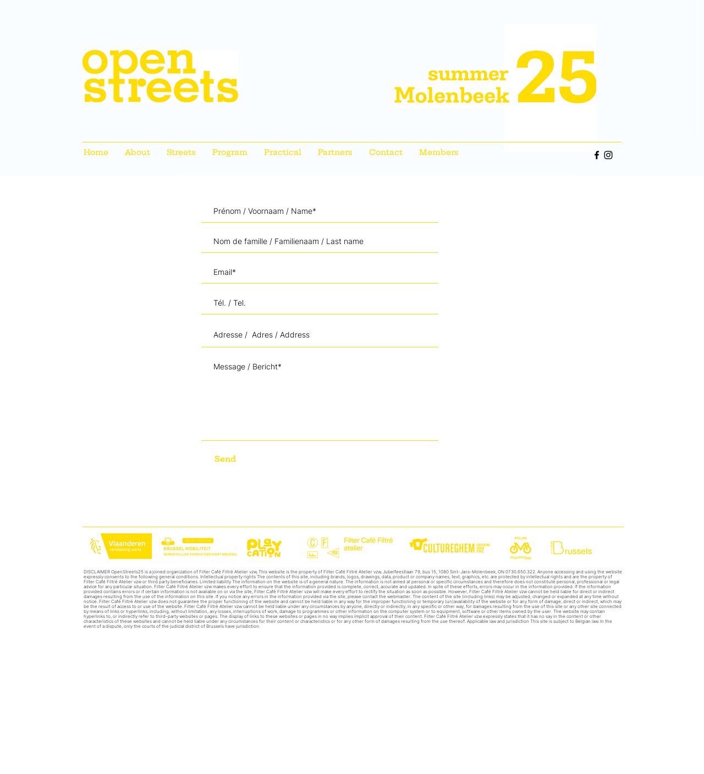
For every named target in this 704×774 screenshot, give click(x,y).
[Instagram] (608, 155)
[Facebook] (596, 155)
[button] (181, 152)
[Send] (244, 459)
